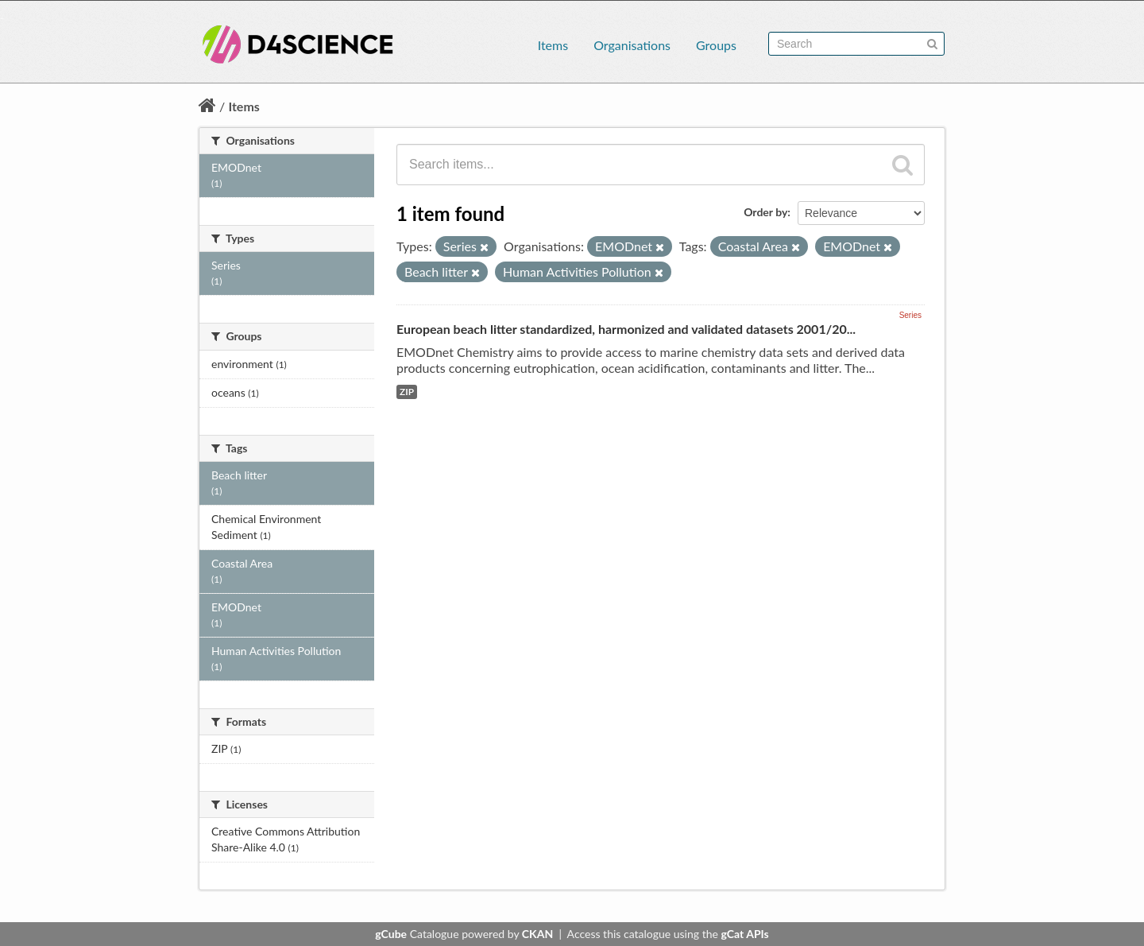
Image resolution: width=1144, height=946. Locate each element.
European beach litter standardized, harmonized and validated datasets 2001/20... (626, 328)
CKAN (537, 933)
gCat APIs (744, 933)
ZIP (407, 391)
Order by (765, 212)
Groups (716, 44)
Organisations (632, 44)
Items (553, 44)
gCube (391, 933)
